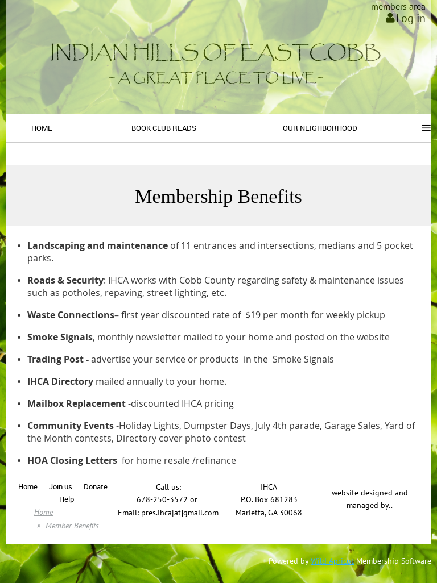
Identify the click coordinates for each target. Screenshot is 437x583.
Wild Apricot (332, 561)
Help (66, 499)
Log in (411, 18)
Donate (96, 486)
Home (28, 486)
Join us (60, 486)
